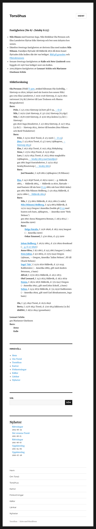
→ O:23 (58, 138)
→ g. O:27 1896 (29, 247)
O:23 (43, 187)
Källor (15, 373)
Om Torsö (17, 359)
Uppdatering (18, 446)
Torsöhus (18, 16)
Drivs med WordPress (28, 521)
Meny (81, 16)
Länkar (15, 376)
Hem (14, 355)
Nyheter (16, 380)
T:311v (31, 88)
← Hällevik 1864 (37, 194)
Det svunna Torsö (21, 433)
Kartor (15, 366)
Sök (11, 398)
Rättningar (17, 426)
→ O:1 (58, 110)
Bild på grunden (58, 54)
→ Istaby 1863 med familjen (42, 159)
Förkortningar (19, 369)
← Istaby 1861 (43, 166)
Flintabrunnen (17, 58)
